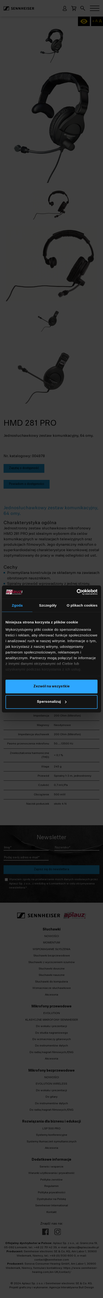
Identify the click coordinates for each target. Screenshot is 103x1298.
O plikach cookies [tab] (82, 605)
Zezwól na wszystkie (51, 686)
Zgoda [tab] (17, 605)
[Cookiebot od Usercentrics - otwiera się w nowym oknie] (77, 592)
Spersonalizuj (52, 702)
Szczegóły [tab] (48, 605)
